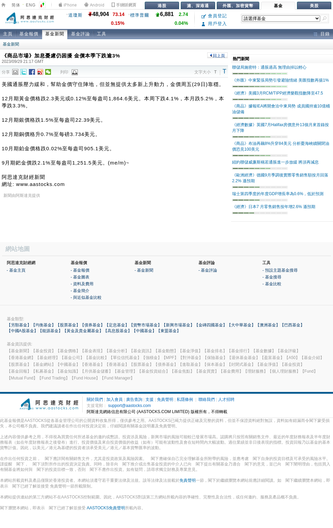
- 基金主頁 (16, 270)
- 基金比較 (271, 284)
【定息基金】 (117, 325)
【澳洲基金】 (268, 325)
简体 (16, 5)
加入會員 (114, 399)
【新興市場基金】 (178, 325)
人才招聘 (226, 399)
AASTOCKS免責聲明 (106, 508)
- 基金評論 (207, 270)
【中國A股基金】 (22, 330)
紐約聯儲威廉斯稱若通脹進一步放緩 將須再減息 (275, 162)
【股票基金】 (68, 325)
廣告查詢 (134, 399)
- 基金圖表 (80, 277)
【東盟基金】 (168, 330)
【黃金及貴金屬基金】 (83, 330)
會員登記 (214, 15)
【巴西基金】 (292, 325)
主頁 (8, 33)
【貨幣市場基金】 (145, 325)
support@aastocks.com (129, 405)
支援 (149, 399)
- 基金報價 (80, 270)
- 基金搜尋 (271, 277)
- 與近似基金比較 (86, 297)
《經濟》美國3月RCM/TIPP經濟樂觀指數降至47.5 (277, 93)
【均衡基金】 (43, 325)
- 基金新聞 (144, 270)
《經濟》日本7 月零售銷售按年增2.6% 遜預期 (273, 206)
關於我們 (95, 399)
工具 (101, 33)
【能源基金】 (50, 330)
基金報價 (28, 33)
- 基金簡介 (80, 290)
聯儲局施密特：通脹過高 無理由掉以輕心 (269, 67)
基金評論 (80, 33)
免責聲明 (165, 399)
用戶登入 (214, 23)
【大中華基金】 (241, 325)
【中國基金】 (144, 330)
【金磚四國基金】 (210, 325)
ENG (31, 5)
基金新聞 (54, 33)
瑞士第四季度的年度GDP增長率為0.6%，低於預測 (277, 193)
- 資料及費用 (82, 284)
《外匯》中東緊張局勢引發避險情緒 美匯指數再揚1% (280, 80)
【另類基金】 (19, 325)
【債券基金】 (92, 325)
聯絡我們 (206, 399)
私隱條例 (185, 399)
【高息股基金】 (117, 330)
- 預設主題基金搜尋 (279, 270)
